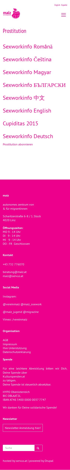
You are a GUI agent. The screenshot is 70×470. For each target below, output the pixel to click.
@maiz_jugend (12, 312)
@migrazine (31, 312)
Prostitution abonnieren (18, 144)
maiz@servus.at (13, 276)
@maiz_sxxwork (31, 304)
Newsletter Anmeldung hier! (23, 428)
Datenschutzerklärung (17, 352)
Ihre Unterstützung (15, 348)
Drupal (49, 461)
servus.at (21, 461)
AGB (5, 340)
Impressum (10, 344)
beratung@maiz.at (15, 272)
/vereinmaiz (19, 319)
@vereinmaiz (11, 304)
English (57, 5)
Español (64, 5)
